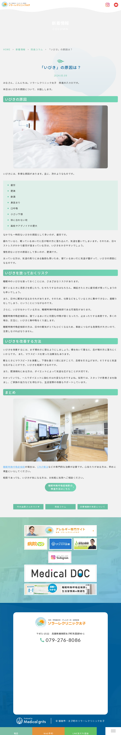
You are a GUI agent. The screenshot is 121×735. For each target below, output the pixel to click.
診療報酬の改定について (92, 506)
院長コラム (37, 49)
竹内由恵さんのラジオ (28, 506)
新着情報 (21, 49)
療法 (42, 466)
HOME (6, 49)
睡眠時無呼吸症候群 (14, 466)
